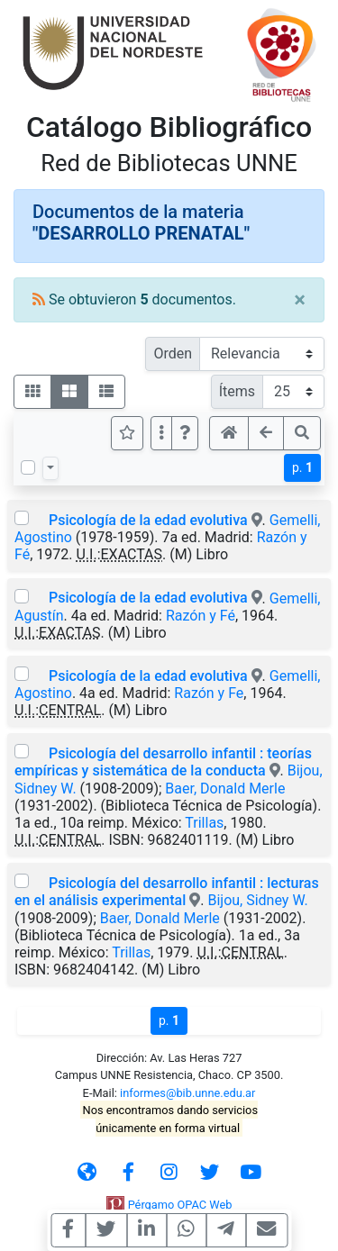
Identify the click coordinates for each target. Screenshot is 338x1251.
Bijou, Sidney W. (257, 900)
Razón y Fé (200, 615)
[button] (184, 433)
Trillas (204, 822)
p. (302, 467)
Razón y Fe (208, 693)
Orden (172, 353)
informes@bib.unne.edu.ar (187, 1093)
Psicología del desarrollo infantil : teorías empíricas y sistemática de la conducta (163, 762)
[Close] (300, 300)
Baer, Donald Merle (225, 788)
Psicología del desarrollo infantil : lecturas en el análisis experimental (166, 892)
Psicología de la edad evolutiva (148, 520)
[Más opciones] (161, 433)
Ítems (237, 391)
